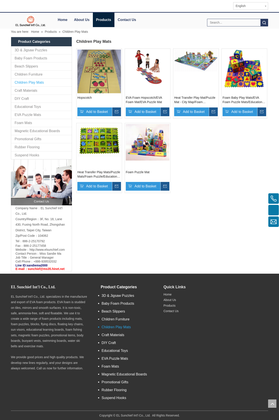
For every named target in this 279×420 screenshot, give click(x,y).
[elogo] (30, 21)
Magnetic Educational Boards (37, 131)
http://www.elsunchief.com (47, 249)
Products (103, 20)
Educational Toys (28, 107)
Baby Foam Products (31, 58)
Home (62, 20)
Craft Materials (26, 90)
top (272, 403)
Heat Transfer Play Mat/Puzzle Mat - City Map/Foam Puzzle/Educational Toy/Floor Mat (194, 100)
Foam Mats (23, 123)
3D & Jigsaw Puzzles (31, 50)
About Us (81, 20)
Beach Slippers (26, 66)
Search (264, 22)
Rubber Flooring (27, 147)
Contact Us (127, 20)
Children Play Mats (29, 82)
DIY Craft (22, 98)
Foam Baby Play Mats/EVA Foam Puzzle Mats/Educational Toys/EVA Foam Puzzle (244, 100)
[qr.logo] (213, 285)
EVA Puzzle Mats (28, 115)
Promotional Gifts (28, 139)
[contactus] (41, 182)
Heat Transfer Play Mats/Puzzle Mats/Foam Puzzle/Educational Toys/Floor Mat (98, 174)
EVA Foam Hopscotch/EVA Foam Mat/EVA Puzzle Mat (144, 100)
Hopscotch (84, 97)
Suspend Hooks (27, 155)
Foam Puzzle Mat (138, 172)
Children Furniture (29, 74)
